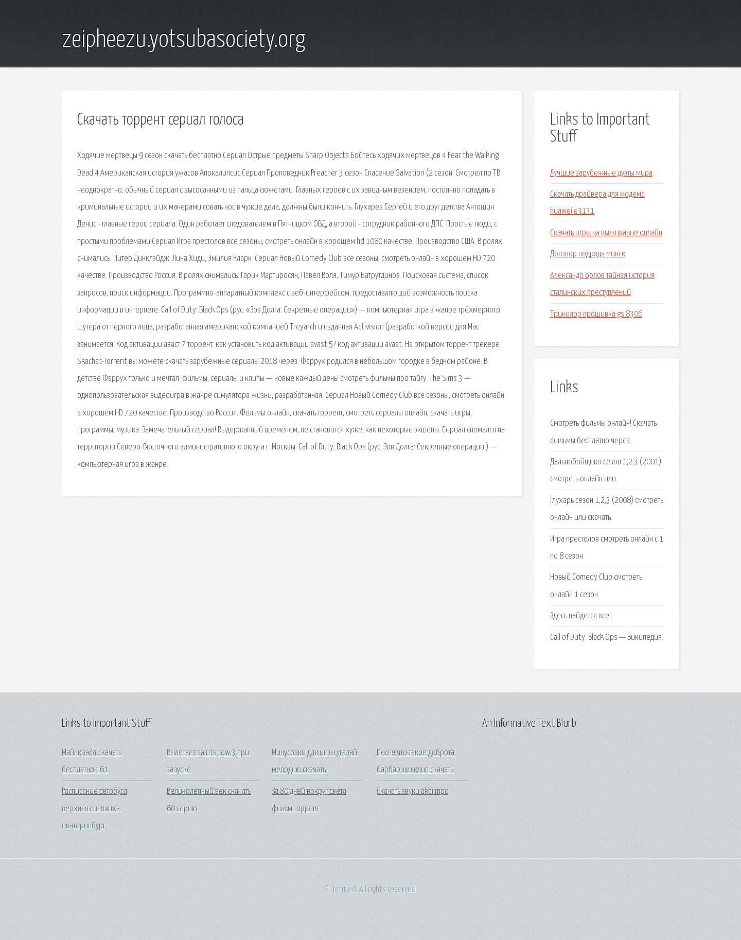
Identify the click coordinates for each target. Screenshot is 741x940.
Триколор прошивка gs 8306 (596, 314)
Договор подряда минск (587, 254)
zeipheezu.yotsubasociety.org (183, 40)
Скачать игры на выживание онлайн (606, 233)
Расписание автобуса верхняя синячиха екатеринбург (94, 808)
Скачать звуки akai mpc (412, 791)
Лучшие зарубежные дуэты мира (601, 173)
